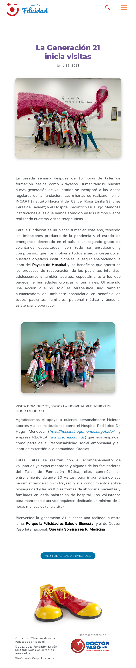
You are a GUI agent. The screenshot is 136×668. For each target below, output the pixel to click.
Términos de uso (42, 638)
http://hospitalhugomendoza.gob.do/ (81, 431)
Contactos (22, 638)
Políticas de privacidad (30, 641)
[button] (124, 7)
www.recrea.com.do (68, 437)
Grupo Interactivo (44, 658)
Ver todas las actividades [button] (68, 555)
